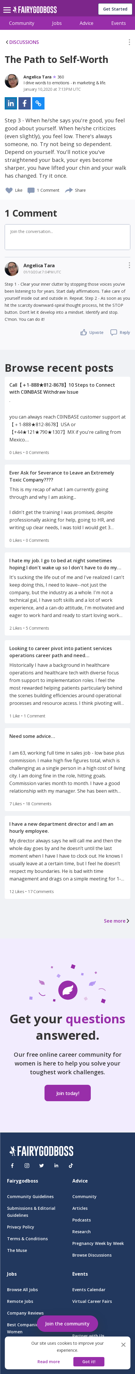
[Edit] (129, 43)
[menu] (8, 5)
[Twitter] (41, 1165)
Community (21, 23)
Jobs (57, 23)
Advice (86, 23)
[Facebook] (12, 1165)
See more (117, 921)
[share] (69, 189)
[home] (35, 11)
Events (118, 23)
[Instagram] (27, 1165)
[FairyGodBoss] (41, 1152)
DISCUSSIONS (22, 42)
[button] (129, 43)
